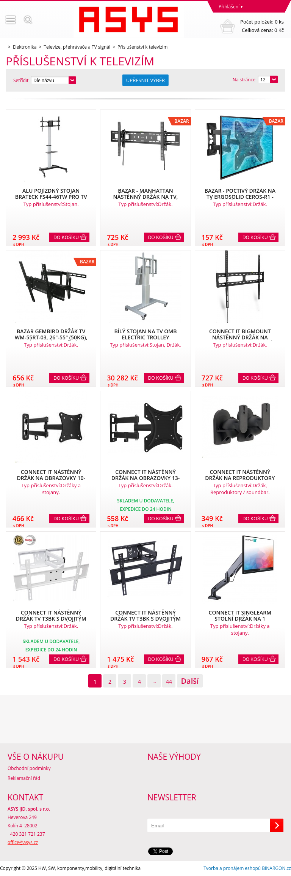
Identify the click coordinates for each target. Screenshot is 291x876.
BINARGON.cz (276, 868)
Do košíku (66, 237)
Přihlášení (229, 6)
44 (169, 681)
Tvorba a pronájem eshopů (232, 868)
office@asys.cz (23, 842)
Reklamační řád (24, 778)
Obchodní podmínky (29, 768)
